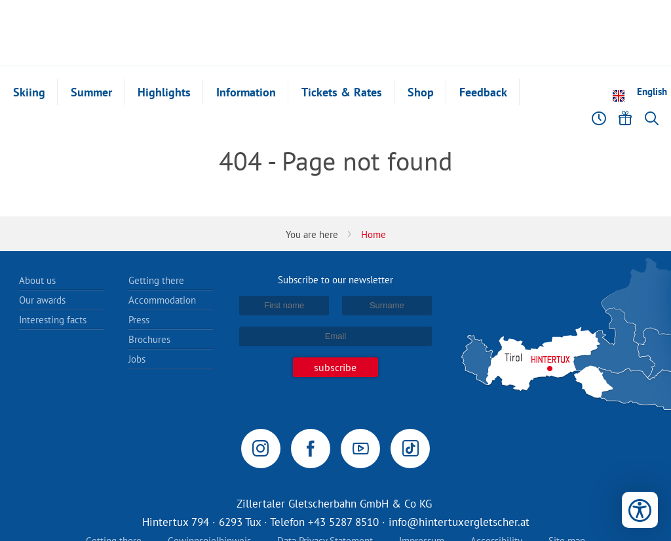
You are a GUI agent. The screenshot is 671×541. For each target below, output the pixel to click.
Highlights (164, 92)
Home (373, 234)
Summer (91, 92)
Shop (421, 92)
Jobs (136, 359)
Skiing (29, 92)
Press (138, 319)
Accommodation (162, 300)
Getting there (156, 280)
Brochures (149, 339)
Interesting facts (52, 319)
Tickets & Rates (341, 92)
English (652, 91)
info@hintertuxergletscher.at (459, 522)
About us (37, 280)
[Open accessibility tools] (640, 510)
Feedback (483, 92)
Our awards (42, 300)
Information (246, 92)
